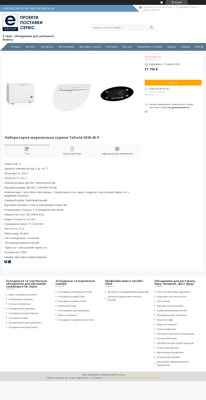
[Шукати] (151, 28)
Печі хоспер (163, 301)
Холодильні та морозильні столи (76, 319)
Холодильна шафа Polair (71, 296)
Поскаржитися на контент (117, 377)
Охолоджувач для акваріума (74, 310)
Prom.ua (120, 374)
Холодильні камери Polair (72, 301)
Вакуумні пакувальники (170, 305)
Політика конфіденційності (146, 377)
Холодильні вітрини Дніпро (23, 313)
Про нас (127, 47)
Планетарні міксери (168, 347)
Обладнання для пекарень (172, 315)
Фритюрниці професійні (170, 352)
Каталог (30, 47)
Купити (173, 82)
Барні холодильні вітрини (23, 294)
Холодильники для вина (22, 308)
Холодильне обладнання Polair (75, 291)
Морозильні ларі (67, 305)
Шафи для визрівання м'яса (172, 310)
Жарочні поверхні (167, 324)
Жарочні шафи (165, 319)
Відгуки (171, 47)
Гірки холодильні (67, 315)
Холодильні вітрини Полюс (23, 327)
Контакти (111, 47)
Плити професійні (166, 329)
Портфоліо (46, 47)
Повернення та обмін (149, 47)
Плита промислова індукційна (173, 291)
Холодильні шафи (18, 317)
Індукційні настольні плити (171, 296)
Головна (15, 47)
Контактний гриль (167, 338)
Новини (185, 47)
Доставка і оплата (90, 47)
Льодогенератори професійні (25, 322)
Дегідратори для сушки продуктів (175, 343)
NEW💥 (199, 47)
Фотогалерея (66, 47)
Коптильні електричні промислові (175, 333)
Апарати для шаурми (168, 357)
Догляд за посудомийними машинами (128, 291)
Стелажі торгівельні (19, 303)
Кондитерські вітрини (21, 299)
